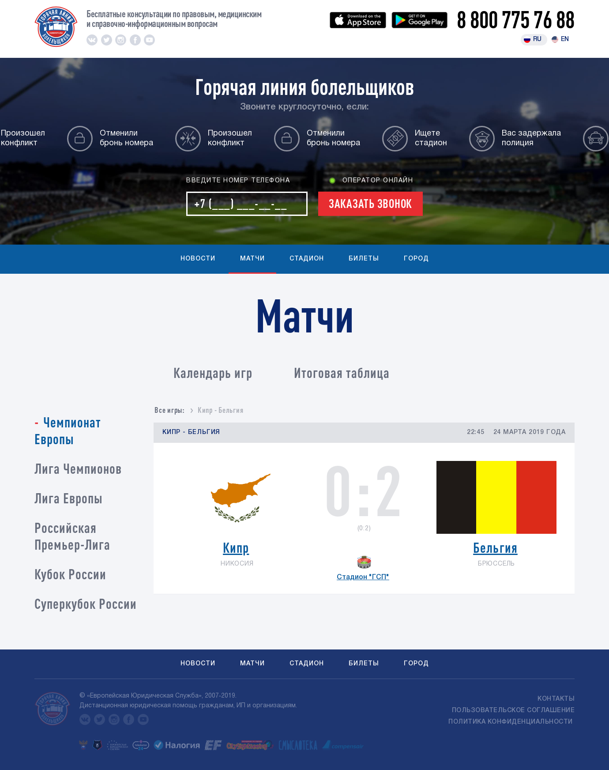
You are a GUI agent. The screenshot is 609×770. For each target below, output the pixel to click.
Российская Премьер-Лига (72, 535)
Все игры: (169, 409)
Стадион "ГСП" (363, 577)
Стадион (306, 259)
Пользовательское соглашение (513, 710)
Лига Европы (68, 498)
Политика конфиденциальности (511, 722)
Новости (197, 259)
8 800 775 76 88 (516, 19)
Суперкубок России (85, 603)
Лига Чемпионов (78, 468)
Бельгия (495, 547)
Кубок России (70, 574)
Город (416, 259)
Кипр (236, 547)
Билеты (364, 259)
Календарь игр (212, 372)
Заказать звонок (370, 203)
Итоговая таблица (342, 372)
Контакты (556, 699)
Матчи (252, 259)
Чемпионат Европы (67, 430)
